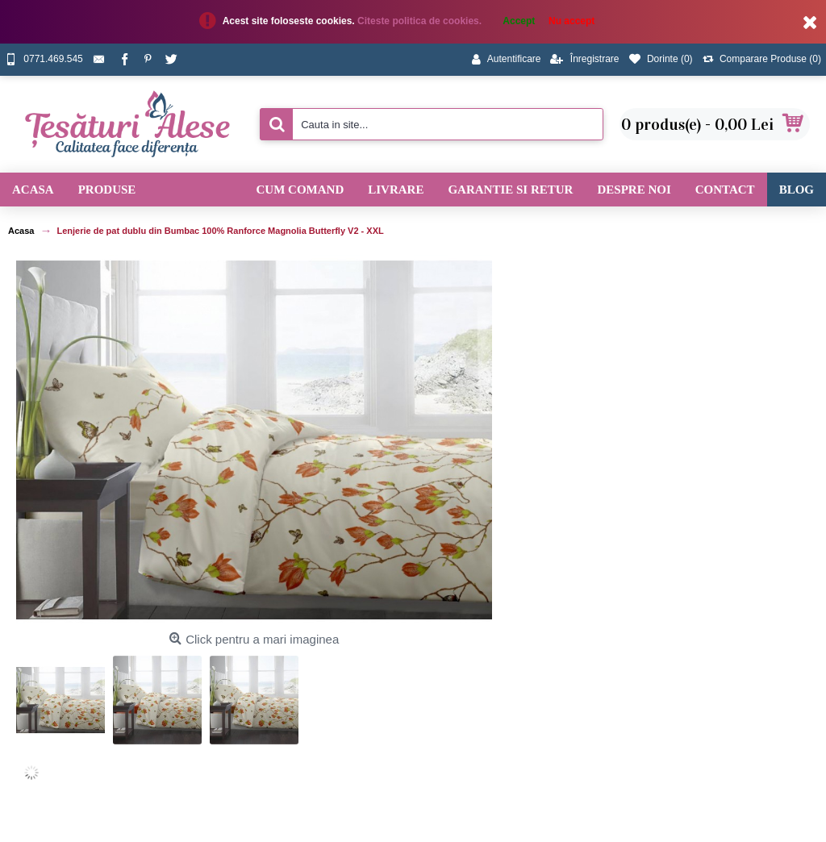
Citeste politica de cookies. (420, 21)
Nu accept (571, 21)
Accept (519, 21)
